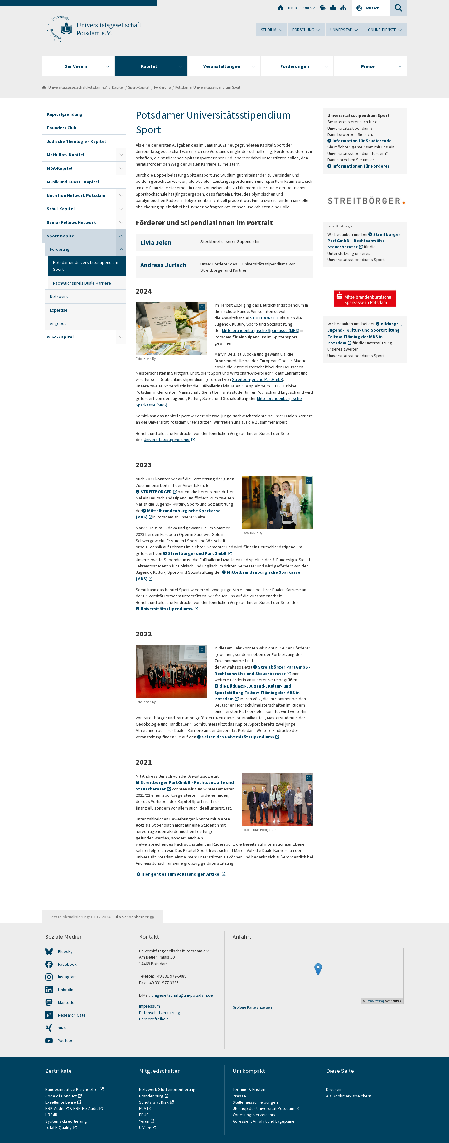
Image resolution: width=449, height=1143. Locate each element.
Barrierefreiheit (153, 1019)
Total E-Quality (58, 1127)
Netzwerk (59, 296)
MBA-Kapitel (59, 168)
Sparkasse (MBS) (283, 330)
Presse (240, 1096)
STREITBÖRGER (264, 318)
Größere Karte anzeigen (252, 1007)
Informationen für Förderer (360, 166)
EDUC (144, 1114)
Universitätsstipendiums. (167, 439)
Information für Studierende (362, 140)
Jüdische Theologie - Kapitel (76, 141)
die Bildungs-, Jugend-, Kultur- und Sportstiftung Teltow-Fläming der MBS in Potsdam (257, 692)
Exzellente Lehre (60, 1102)
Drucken (333, 1089)
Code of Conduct (61, 1096)
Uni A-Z (309, 7)
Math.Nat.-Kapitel (65, 155)
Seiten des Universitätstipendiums (238, 737)
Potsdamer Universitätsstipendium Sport (207, 87)
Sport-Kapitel (138, 87)
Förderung (162, 87)
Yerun (144, 1121)
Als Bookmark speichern (348, 1096)
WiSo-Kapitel (60, 337)
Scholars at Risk (154, 1102)
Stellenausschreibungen (255, 1102)
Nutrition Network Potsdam (76, 195)
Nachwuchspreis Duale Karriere (82, 283)
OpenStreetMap (375, 1001)
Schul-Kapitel (61, 209)
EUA (142, 1108)
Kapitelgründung (64, 114)
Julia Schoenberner (131, 917)
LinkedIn (65, 989)
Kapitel (117, 87)
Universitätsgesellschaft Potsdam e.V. (77, 87)
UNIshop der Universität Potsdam (263, 1108)
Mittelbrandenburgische (244, 330)
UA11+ (145, 1127)
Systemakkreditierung (66, 1121)
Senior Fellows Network (71, 222)
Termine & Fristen (249, 1089)
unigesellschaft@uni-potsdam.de (182, 995)
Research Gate (72, 1015)
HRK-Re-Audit (85, 1108)
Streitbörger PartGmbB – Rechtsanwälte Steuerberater (363, 240)
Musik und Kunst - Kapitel (73, 182)
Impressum (149, 1006)
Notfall (293, 7)
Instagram (67, 977)
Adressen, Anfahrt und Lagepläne (264, 1121)
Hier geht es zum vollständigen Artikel (181, 874)
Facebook (67, 964)
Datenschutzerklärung (159, 1012)
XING (62, 1028)
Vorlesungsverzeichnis (254, 1114)
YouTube (66, 1040)
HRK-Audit (54, 1108)
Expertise (59, 310)
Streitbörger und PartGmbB (257, 379)
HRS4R (51, 1114)
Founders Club (61, 127)
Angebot (58, 323)
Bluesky (65, 951)
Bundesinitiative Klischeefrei (72, 1089)
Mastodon (67, 1002)
